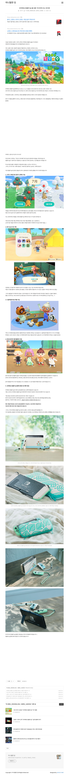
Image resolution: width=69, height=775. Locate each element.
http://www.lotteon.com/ (14, 28)
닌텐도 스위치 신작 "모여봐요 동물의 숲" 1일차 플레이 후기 (18, 694)
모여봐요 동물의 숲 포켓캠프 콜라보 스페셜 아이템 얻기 (17, 690)
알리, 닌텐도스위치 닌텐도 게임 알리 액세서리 (21, 19)
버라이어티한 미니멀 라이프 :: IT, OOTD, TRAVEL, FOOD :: (22, 757)
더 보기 (61, 704)
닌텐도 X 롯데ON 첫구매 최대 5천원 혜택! (19, 31)
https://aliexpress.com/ (13, 17)
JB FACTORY (60, 772)
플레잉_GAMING (21, 687)
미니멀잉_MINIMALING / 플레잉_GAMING (34, 10)
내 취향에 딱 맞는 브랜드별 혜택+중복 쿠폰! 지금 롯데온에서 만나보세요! (27, 33)
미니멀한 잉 (11, 755)
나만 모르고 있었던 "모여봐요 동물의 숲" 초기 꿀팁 (16, 692)
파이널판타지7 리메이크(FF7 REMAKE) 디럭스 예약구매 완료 (18, 696)
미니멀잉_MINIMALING (12, 687)
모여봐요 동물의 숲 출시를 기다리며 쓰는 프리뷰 (34, 8)
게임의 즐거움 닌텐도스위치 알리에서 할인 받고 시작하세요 (23, 22)
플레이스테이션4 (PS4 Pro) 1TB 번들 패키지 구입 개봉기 (17, 698)
